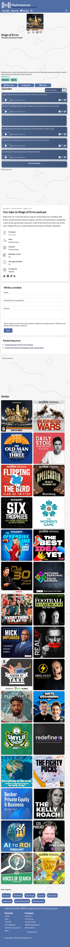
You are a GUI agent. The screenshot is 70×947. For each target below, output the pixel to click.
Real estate (52, 897)
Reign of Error (28, 208)
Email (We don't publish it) (14, 300)
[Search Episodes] (64, 90)
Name (6, 292)
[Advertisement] (19, 56)
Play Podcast (6, 208)
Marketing (18, 897)
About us (28, 917)
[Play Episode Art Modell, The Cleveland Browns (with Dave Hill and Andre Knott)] (6, 146)
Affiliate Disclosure (32, 926)
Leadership (7, 902)
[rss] (15, 277)
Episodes (26, 85)
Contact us (29, 920)
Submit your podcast (13, 929)
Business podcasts (17, 208)
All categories (10, 926)
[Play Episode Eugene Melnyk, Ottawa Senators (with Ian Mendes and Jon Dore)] (6, 100)
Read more (5, 76)
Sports (13, 80)
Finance (41, 897)
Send (8, 332)
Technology (30, 897)
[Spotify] (8, 277)
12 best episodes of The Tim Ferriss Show (19, 346)
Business (5, 80)
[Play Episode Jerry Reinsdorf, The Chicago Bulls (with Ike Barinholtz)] (6, 157)
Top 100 (5, 11)
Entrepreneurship (22, 902)
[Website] (11, 277)
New (6, 920)
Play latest (9, 85)
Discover (15, 11)
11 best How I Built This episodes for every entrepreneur (24, 349)
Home (7, 917)
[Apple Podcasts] (4, 277)
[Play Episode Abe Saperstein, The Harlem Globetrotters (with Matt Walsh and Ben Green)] (6, 134)
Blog (6, 932)
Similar (43, 85)
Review (6, 308)
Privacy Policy (30, 923)
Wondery (12, 235)
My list (24, 11)
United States (32, 933)
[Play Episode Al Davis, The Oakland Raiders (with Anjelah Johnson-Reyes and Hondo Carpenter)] (6, 112)
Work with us (30, 929)
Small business (38, 902)
